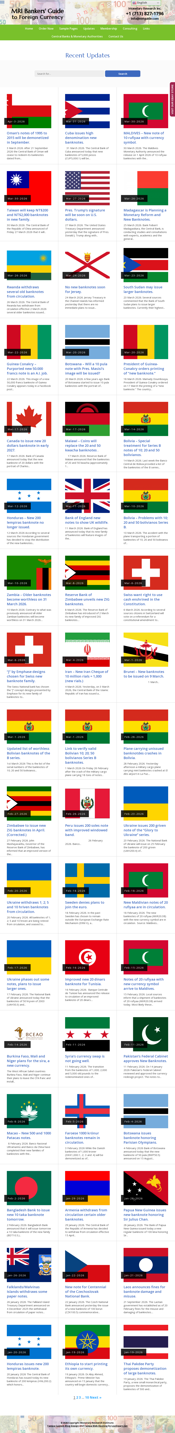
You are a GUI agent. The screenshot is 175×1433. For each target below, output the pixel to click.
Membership (108, 28)
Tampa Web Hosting (96, 1425)
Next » (96, 1397)
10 (87, 1397)
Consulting (130, 28)
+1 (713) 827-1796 (145, 13)
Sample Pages (68, 28)
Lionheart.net (119, 1425)
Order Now (46, 28)
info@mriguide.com (145, 19)
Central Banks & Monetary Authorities (77, 36)
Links (146, 28)
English (139, 3)
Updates (89, 28)
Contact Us (116, 36)
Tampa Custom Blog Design (63, 1425)
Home (29, 28)
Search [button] (122, 73)
